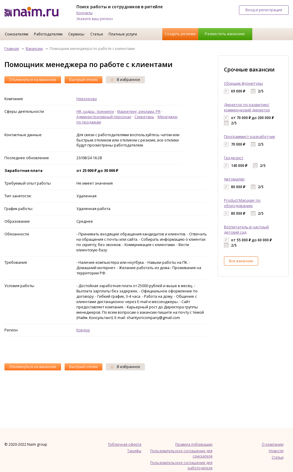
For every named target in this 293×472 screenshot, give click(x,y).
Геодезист (233, 157)
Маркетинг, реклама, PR (139, 111)
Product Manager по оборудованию (242, 203)
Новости (276, 450)
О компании (273, 444)
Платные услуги (123, 34)
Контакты (84, 12)
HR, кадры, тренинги (95, 111)
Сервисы (76, 34)
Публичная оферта (124, 444)
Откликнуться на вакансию (32, 79)
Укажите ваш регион (94, 18)
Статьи (96, 34)
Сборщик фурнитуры (243, 83)
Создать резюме (180, 33)
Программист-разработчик (249, 136)
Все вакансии (241, 260)
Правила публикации (193, 444)
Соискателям (16, 34)
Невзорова (86, 98)
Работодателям (48, 34)
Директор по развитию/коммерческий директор (247, 107)
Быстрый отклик (83, 79)
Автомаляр (234, 179)
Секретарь (144, 116)
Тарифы (134, 450)
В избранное (125, 79)
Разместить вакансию (225, 33)
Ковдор (83, 330)
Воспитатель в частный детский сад (246, 229)
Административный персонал (103, 116)
